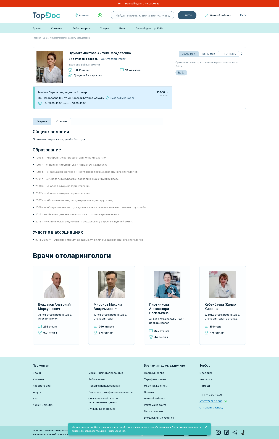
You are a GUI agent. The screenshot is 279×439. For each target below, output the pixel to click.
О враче (42, 121)
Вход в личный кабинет (159, 417)
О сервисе (205, 373)
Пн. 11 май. (229, 53)
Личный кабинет (220, 15)
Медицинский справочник (105, 373)
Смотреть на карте (122, 98)
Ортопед (231, 318)
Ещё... (181, 72)
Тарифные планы (155, 379)
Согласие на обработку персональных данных (103, 400)
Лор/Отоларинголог (112, 59)
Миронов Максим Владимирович (108, 306)
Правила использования (104, 385)
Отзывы (61, 121)
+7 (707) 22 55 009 (210, 401)
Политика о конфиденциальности (110, 392)
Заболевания (96, 379)
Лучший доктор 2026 (149, 28)
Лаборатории (81, 28)
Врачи (37, 28)
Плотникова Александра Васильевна (159, 308)
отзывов (133, 70)
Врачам (149, 392)
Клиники (56, 28)
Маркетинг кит (153, 411)
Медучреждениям (155, 385)
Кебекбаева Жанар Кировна (220, 306)
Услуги (104, 28)
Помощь (204, 385)
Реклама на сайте (155, 405)
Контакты (205, 379)
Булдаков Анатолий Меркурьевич (54, 306)
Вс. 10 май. (208, 53)
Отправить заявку (211, 407)
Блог (122, 28)
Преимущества (154, 373)
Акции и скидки (43, 405)
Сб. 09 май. (189, 53)
